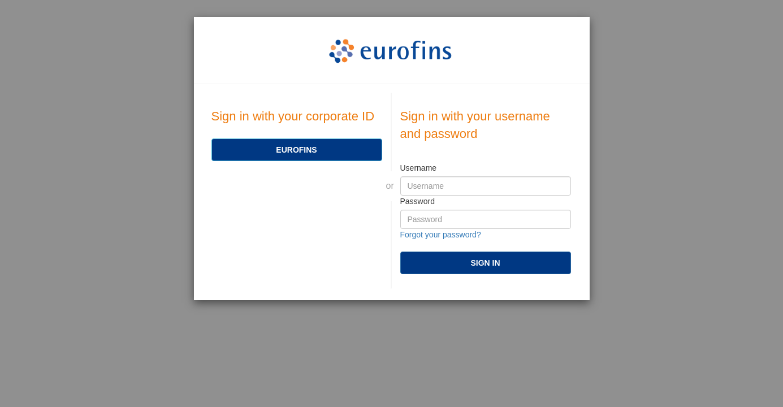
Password (417, 201)
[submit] (485, 263)
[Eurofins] (296, 149)
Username (418, 167)
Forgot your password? (440, 234)
